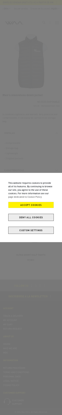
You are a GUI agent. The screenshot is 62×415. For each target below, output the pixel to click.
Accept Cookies (31, 205)
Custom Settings (30, 230)
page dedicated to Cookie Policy (25, 196)
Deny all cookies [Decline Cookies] (31, 217)
